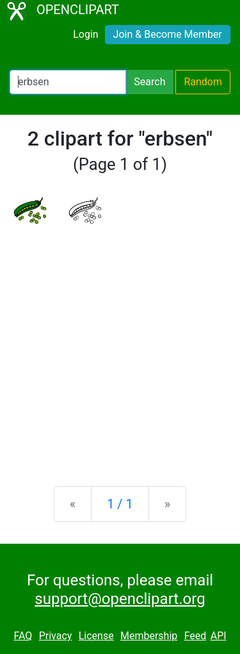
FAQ (22, 636)
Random (203, 82)
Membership (148, 636)
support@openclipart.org (120, 599)
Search (149, 82)
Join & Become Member (167, 34)
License (96, 636)
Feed (195, 636)
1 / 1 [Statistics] (120, 504)
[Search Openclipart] (68, 82)
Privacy (55, 636)
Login (85, 34)
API (219, 636)
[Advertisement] (120, 345)
